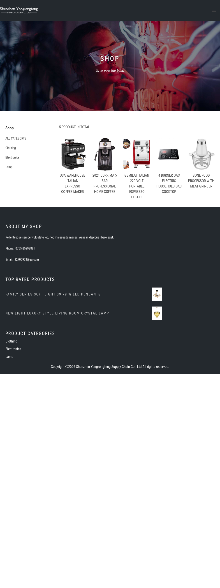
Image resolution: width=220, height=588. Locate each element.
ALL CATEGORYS (15, 138)
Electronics (12, 157)
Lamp (8, 167)
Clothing (10, 148)
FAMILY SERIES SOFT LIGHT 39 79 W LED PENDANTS (53, 328)
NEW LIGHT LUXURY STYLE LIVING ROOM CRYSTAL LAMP (57, 347)
